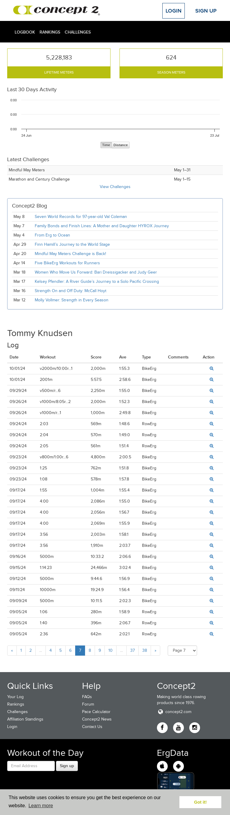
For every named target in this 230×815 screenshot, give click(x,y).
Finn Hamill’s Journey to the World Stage (72, 244)
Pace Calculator (96, 711)
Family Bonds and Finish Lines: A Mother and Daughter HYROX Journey (102, 226)
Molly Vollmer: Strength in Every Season (71, 300)
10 (110, 650)
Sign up (67, 765)
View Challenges (115, 186)
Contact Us (92, 726)
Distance (121, 145)
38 (144, 650)
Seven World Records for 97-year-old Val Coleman (81, 216)
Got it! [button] (200, 802)
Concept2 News (97, 719)
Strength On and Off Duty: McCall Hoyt (70, 291)
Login (173, 11)
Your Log (15, 697)
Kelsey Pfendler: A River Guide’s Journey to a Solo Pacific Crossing (97, 281)
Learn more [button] (40, 805)
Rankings (50, 32)
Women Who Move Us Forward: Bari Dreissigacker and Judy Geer (96, 272)
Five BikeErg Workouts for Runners (67, 263)
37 (132, 650)
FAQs (87, 697)
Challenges (78, 32)
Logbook (25, 32)
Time (106, 145)
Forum (88, 704)
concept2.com (174, 711)
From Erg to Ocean (52, 235)
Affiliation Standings (25, 719)
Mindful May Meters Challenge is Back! (70, 253)
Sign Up (206, 11)
